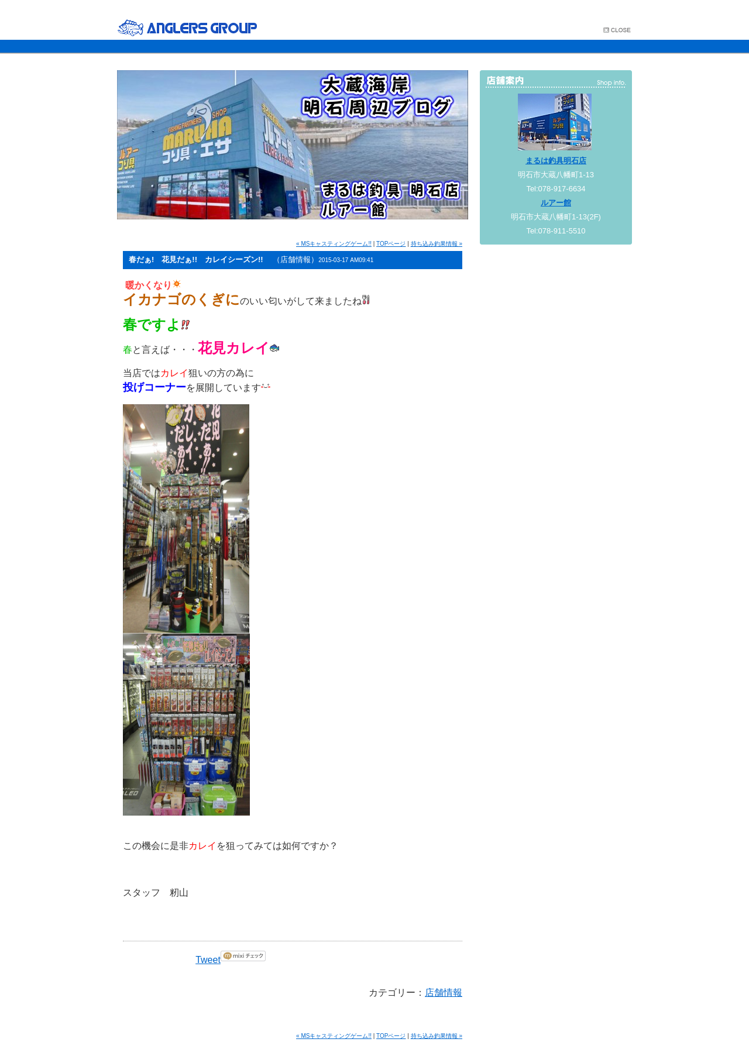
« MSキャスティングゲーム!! (334, 243)
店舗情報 (443, 993)
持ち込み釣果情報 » (436, 243)
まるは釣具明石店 (555, 160)
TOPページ (391, 243)
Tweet (208, 960)
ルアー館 (556, 202)
